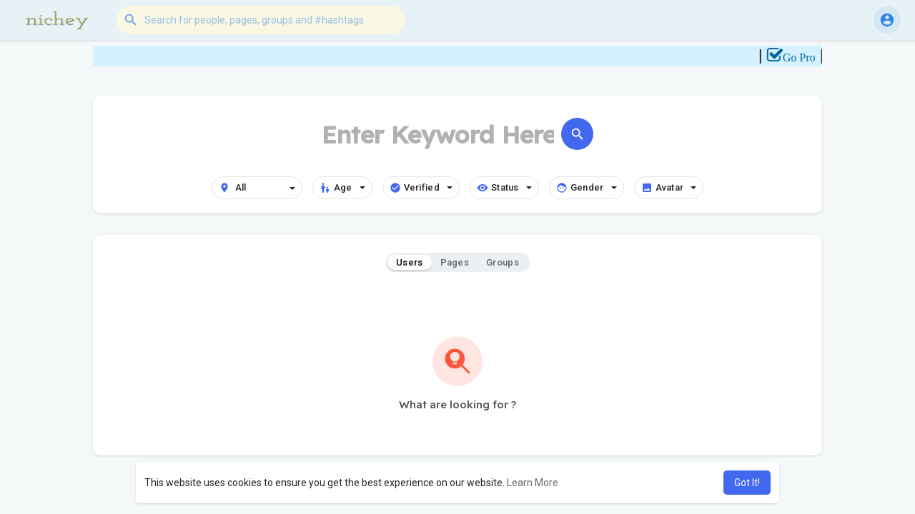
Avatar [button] (669, 187)
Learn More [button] (532, 482)
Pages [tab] (455, 262)
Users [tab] (409, 262)
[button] (261, 20)
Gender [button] (586, 187)
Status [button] (504, 187)
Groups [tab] (502, 262)
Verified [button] (421, 187)
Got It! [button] (747, 482)
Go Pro (805, 57)
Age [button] (342, 187)
